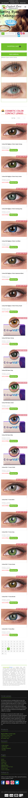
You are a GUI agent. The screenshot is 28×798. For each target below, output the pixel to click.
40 (2, 653)
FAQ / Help (3, 763)
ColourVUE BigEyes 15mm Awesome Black (12, 273)
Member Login (14, 3)
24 (2, 648)
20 (14, 646)
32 (2, 651)
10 (8, 644)
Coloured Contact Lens (6, 735)
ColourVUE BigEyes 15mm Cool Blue (11, 241)
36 (14, 651)
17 (5, 646)
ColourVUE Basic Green (8, 402)
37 (17, 651)
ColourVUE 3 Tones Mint (8, 499)
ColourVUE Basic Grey (7, 370)
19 (11, 646)
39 (23, 651)
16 (2, 646)
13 (17, 644)
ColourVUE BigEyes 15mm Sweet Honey (12, 144)
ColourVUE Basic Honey (8, 338)
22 (20, 646)
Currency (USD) (13, 1)
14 (20, 644)
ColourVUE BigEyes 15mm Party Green (12, 176)
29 (17, 648)
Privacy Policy (4, 768)
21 (17, 646)
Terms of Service (5, 769)
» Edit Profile (4, 747)
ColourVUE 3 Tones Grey (8, 532)
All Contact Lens (5, 738)
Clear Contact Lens (5, 736)
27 (11, 648)
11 (11, 644)
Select (20, 118)
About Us (3, 760)
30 (20, 648)
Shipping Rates (4, 765)
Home (2, 759)
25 (5, 648)
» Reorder (3, 750)
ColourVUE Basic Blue (7, 435)
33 (5, 651)
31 (23, 648)
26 (8, 648)
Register (22, 3)
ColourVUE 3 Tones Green (8, 564)
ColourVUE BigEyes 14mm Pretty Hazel (12, 305)
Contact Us (3, 762)
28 (14, 648)
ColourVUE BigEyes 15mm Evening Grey (12, 208)
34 (8, 651)
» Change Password (6, 748)
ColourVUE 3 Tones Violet (8, 467)
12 (14, 644)
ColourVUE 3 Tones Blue (8, 629)
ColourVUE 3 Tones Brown (8, 596)
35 (11, 651)
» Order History (4, 745)
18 (8, 646)
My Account (5, 3)
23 (23, 646)
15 (23, 644)
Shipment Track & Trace (7, 766)
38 (20, 651)
